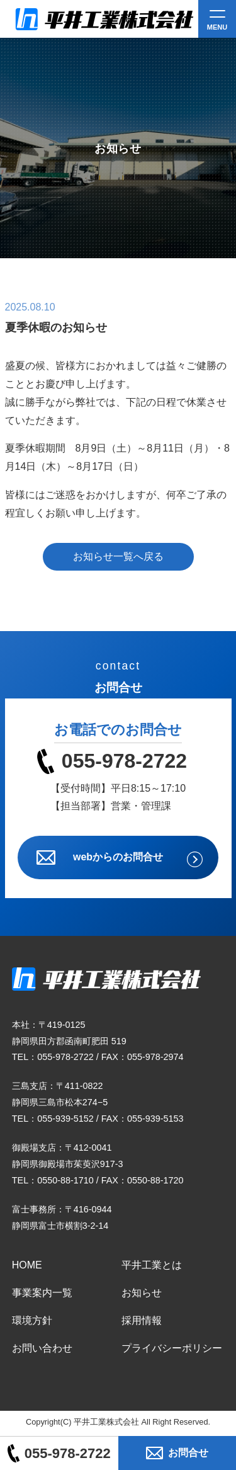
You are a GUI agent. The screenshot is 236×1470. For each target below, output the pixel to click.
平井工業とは (151, 1265)
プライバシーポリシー (171, 1348)
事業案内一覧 (42, 1292)
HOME (27, 1265)
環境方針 (32, 1320)
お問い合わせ (42, 1348)
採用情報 (141, 1320)
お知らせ (141, 1292)
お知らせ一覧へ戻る (118, 556)
